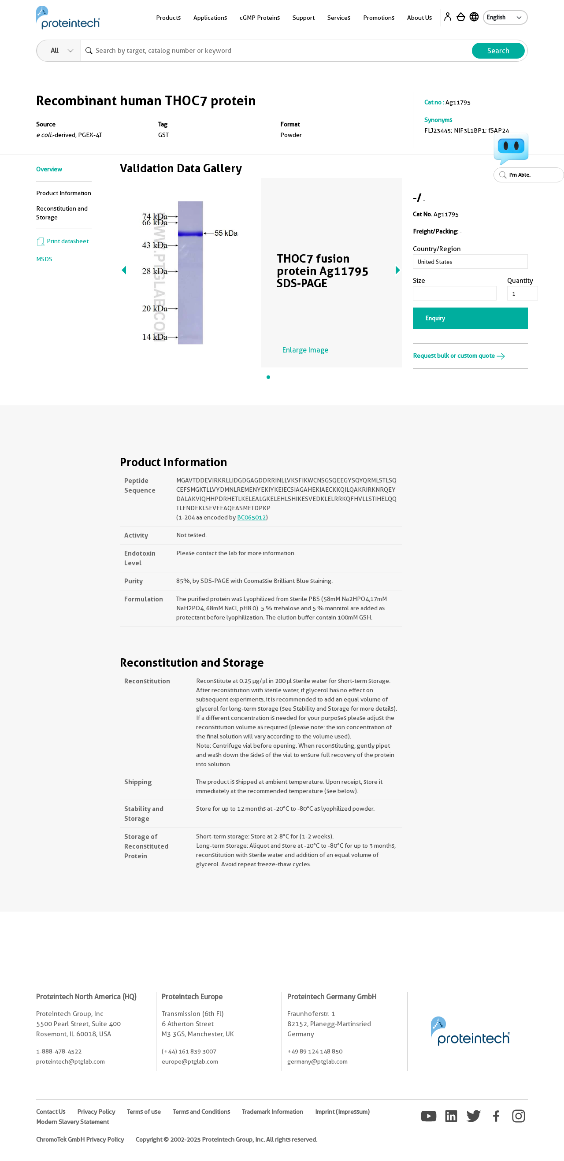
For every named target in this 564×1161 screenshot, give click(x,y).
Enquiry (435, 318)
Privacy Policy (96, 1111)
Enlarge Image (305, 350)
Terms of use (144, 1111)
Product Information (63, 193)
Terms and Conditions (201, 1111)
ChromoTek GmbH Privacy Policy (80, 1139)
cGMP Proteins (260, 17)
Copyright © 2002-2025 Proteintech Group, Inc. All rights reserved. (226, 1139)
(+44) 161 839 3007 (189, 1051)
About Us (419, 17)
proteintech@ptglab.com (70, 1061)
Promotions (378, 17)
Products (168, 17)
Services (338, 17)
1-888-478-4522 (59, 1051)
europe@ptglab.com (190, 1061)
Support (304, 17)
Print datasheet (62, 241)
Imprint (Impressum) (342, 1111)
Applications (210, 17)
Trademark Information (272, 1111)
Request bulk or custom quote (459, 355)
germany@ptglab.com (317, 1061)
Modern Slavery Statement (72, 1121)
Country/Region (437, 249)
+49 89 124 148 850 (314, 1051)
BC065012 (251, 517)
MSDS (44, 259)
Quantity (520, 281)
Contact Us (50, 1111)
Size (419, 281)
